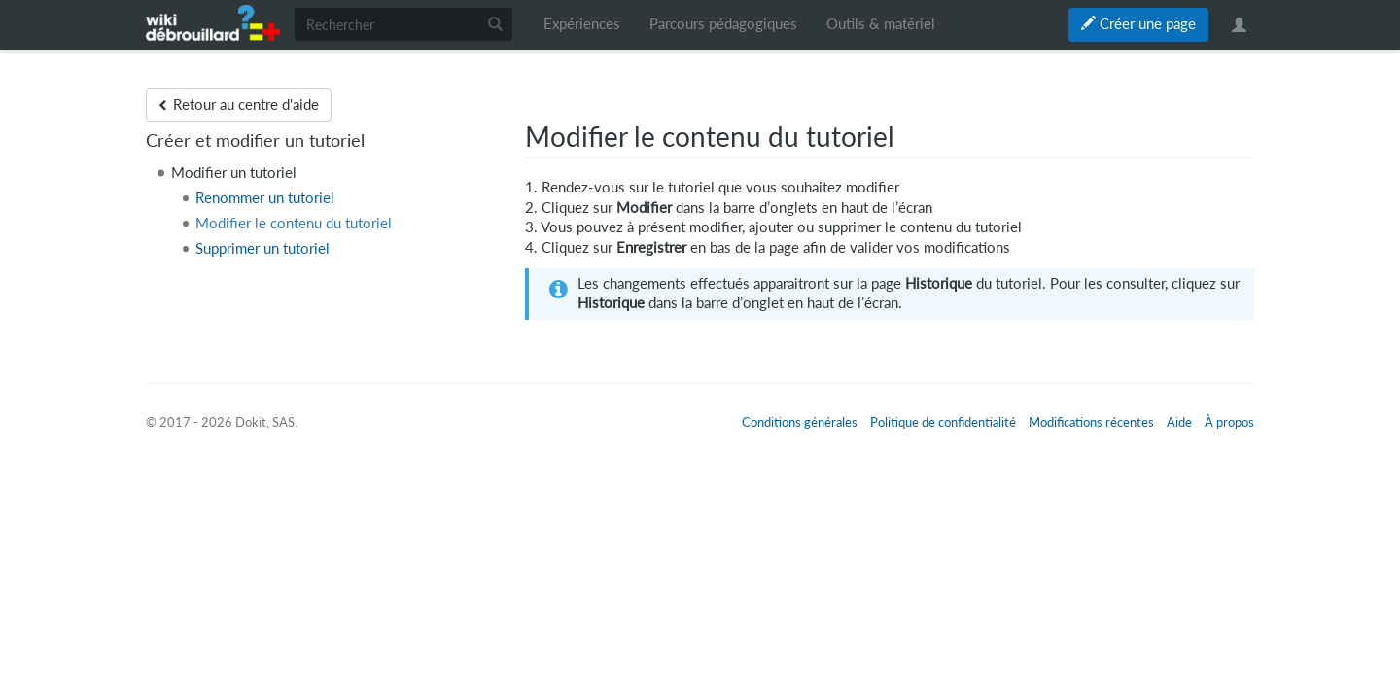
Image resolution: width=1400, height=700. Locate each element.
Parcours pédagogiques (723, 24)
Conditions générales (800, 422)
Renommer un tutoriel (264, 198)
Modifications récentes (1091, 422)
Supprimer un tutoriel (262, 248)
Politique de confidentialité (943, 422)
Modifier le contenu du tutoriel (293, 223)
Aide (1179, 422)
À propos (1229, 422)
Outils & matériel (880, 24)
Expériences (581, 24)
